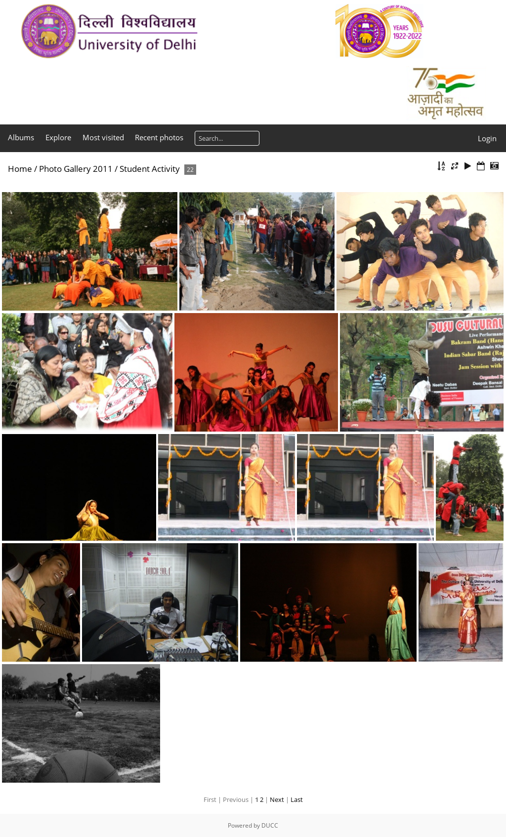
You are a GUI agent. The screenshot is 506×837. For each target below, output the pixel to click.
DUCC (269, 825)
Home (20, 168)
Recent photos (159, 137)
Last (297, 799)
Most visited (103, 137)
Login (487, 138)
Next (277, 799)
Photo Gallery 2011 (76, 168)
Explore (58, 137)
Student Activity (150, 168)
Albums (21, 137)
